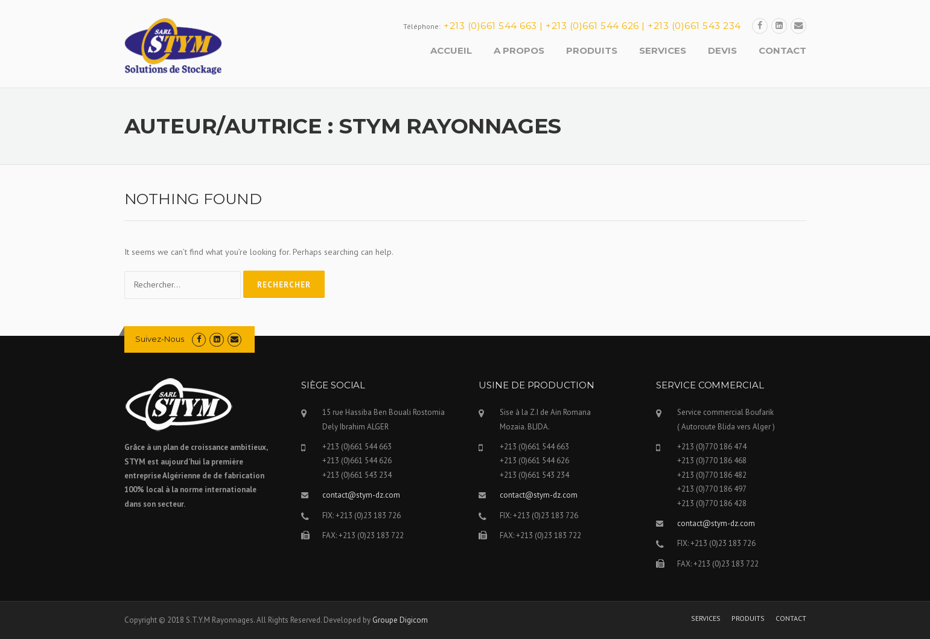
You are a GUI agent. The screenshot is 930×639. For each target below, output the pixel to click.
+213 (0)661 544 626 (592, 25)
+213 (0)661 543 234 (694, 25)
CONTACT (782, 50)
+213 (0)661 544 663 (490, 25)
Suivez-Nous (159, 339)
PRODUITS (591, 50)
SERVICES (662, 50)
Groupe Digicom (400, 620)
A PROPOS (519, 50)
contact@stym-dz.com (361, 495)
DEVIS (722, 50)
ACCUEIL (451, 50)
